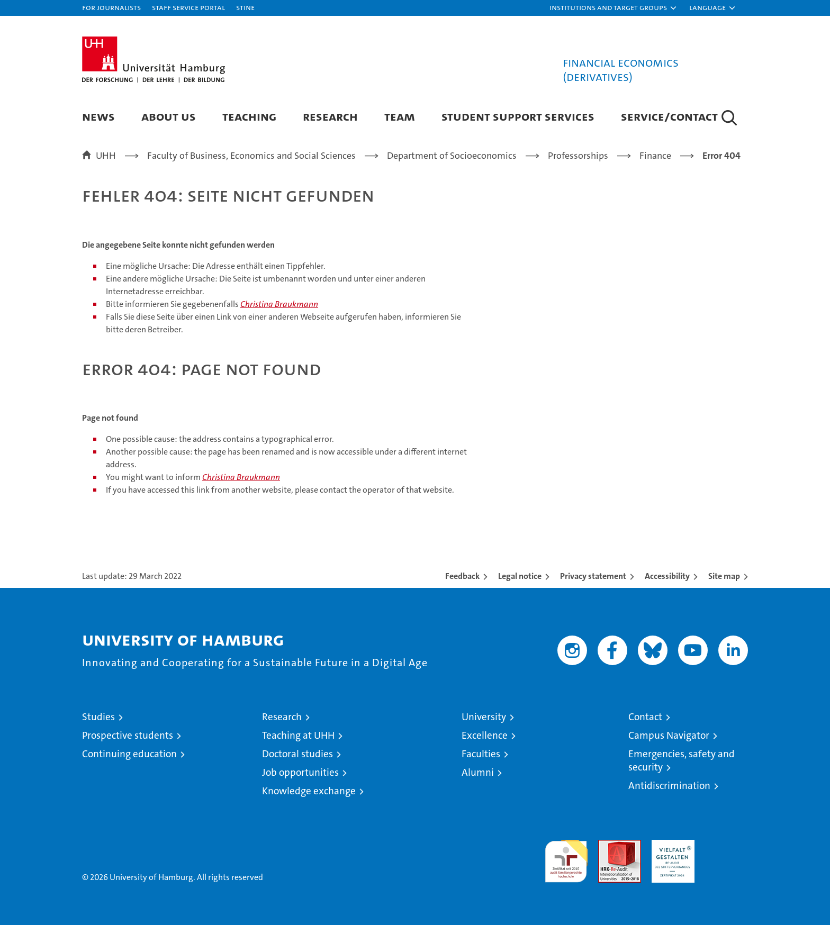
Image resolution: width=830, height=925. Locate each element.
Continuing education (129, 753)
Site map (724, 576)
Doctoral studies (297, 753)
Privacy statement (593, 576)
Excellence (485, 735)
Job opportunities (300, 772)
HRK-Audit (670, 845)
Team (399, 116)
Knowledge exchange (309, 790)
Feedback (462, 576)
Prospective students (127, 735)
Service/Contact (669, 116)
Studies (98, 716)
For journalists (111, 7)
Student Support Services (517, 116)
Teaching (249, 116)
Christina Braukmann (279, 304)
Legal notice (520, 576)
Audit (608, 845)
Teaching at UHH (298, 735)
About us (168, 116)
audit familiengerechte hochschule (566, 856)
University (484, 716)
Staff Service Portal (188, 7)
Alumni (478, 772)
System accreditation (726, 851)
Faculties (481, 753)
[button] (613, 8)
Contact (645, 716)
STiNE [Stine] (245, 7)
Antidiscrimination (669, 785)
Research (330, 116)
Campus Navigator (668, 735)
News (98, 116)
